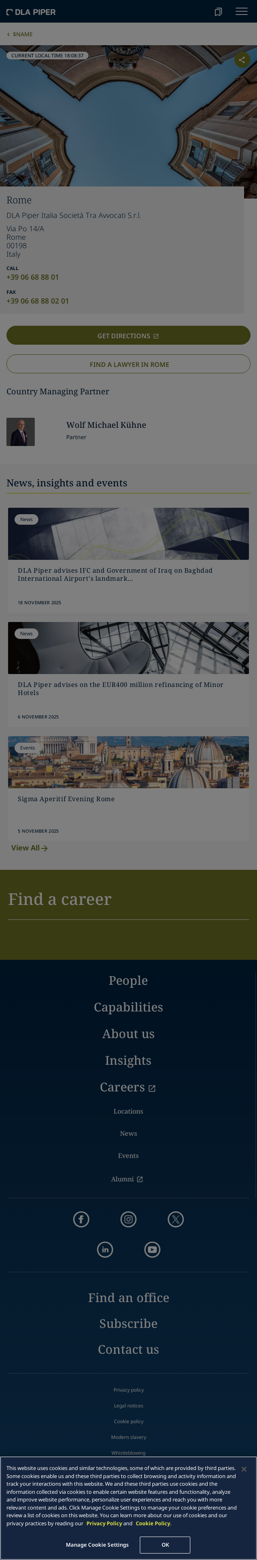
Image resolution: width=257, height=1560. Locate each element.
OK (165, 1544)
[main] (128, 1508)
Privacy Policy (104, 1523)
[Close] (244, 1469)
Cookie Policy (153, 1523)
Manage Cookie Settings (97, 1544)
